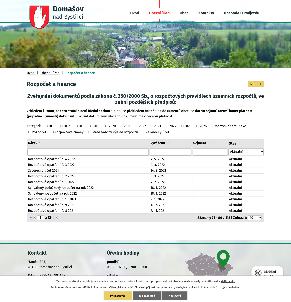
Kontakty (206, 13)
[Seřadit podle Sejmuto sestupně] (208, 143)
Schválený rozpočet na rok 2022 (52, 193)
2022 (142, 126)
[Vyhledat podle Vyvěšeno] (170, 152)
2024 (172, 126)
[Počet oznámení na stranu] (254, 217)
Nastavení (175, 295)
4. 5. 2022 (158, 159)
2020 (112, 126)
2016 (51, 126)
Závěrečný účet (157, 132)
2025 (187, 126)
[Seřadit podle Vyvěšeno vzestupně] (169, 141)
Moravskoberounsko (230, 126)
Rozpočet (39, 132)
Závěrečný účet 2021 (43, 170)
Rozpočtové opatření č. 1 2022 (51, 182)
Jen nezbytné (147, 295)
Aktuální (235, 159)
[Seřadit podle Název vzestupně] (42, 141)
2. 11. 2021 (158, 211)
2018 (82, 126)
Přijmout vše (117, 295)
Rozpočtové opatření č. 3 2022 (51, 165)
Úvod (134, 13)
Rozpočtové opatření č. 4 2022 (51, 159)
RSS (256, 84)
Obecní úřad (159, 13)
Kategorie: (34, 126)
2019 (97, 126)
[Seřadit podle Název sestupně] (42, 143)
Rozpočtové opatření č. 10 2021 (52, 199)
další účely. (228, 281)
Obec (184, 13)
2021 (127, 126)
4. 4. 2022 (158, 165)
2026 (203, 126)
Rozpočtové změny (69, 132)
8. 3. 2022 (158, 176)
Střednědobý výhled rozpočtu (115, 132)
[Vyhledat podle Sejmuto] (210, 152)
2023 (157, 126)
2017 (66, 126)
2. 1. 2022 (157, 199)
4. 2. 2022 (158, 182)
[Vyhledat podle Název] (88, 152)
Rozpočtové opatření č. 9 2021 (51, 205)
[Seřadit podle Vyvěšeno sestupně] (169, 143)
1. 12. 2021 (158, 205)
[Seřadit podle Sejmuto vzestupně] (208, 141)
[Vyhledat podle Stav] (246, 152)
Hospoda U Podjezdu (241, 13)
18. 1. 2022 (158, 188)
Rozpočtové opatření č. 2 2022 (51, 176)
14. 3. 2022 (158, 170)
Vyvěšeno (159, 143)
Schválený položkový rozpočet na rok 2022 (61, 188)
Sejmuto (199, 143)
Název (34, 143)
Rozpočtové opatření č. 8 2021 (51, 211)
